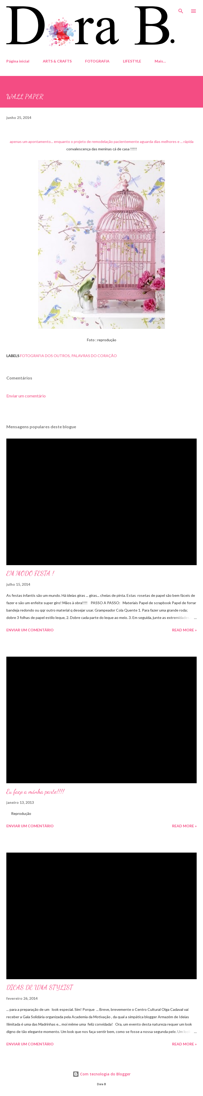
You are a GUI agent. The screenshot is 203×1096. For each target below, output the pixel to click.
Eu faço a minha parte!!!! (35, 791)
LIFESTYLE (132, 61)
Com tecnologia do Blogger (102, 1073)
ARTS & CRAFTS (57, 61)
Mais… (160, 61)
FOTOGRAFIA (97, 61)
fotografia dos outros (45, 355)
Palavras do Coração (94, 355)
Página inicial (17, 61)
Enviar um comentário (26, 395)
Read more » (184, 630)
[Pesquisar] (181, 9)
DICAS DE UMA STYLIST (39, 987)
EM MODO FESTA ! (30, 573)
